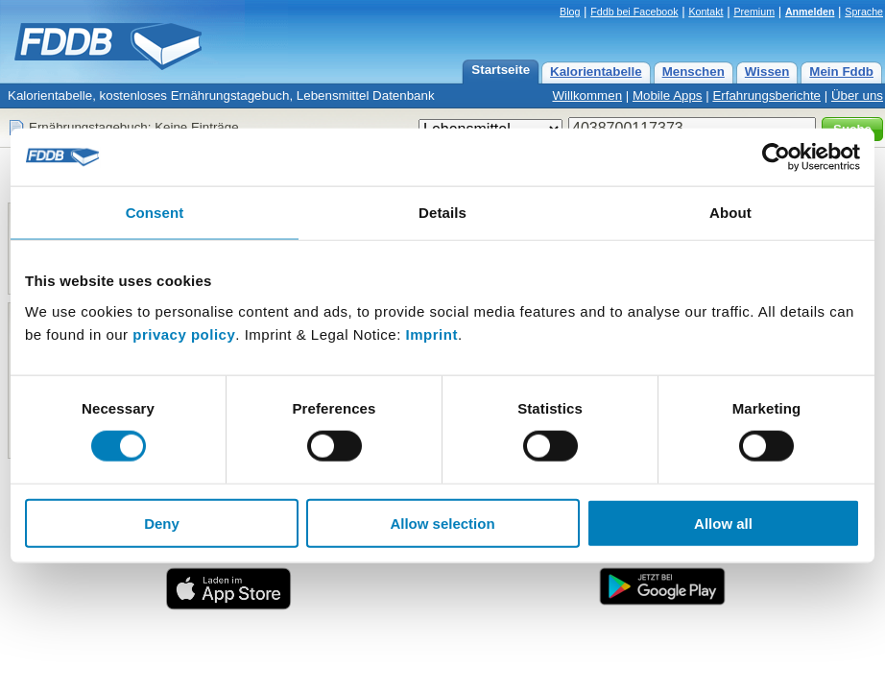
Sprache (864, 11)
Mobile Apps (668, 95)
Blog (570, 11)
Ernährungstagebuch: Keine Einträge (134, 127)
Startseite (500, 69)
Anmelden (810, 11)
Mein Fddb (841, 71)
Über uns (857, 95)
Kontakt (705, 11)
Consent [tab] (155, 212)
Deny (161, 522)
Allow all (723, 522)
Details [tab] (442, 212)
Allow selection (442, 522)
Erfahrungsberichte (766, 95)
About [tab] (730, 212)
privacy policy (183, 333)
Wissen (767, 71)
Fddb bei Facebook (634, 11)
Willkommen (587, 95)
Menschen (693, 71)
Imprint (432, 333)
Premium (754, 11)
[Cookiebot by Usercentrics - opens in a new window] (776, 157)
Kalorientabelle (596, 71)
